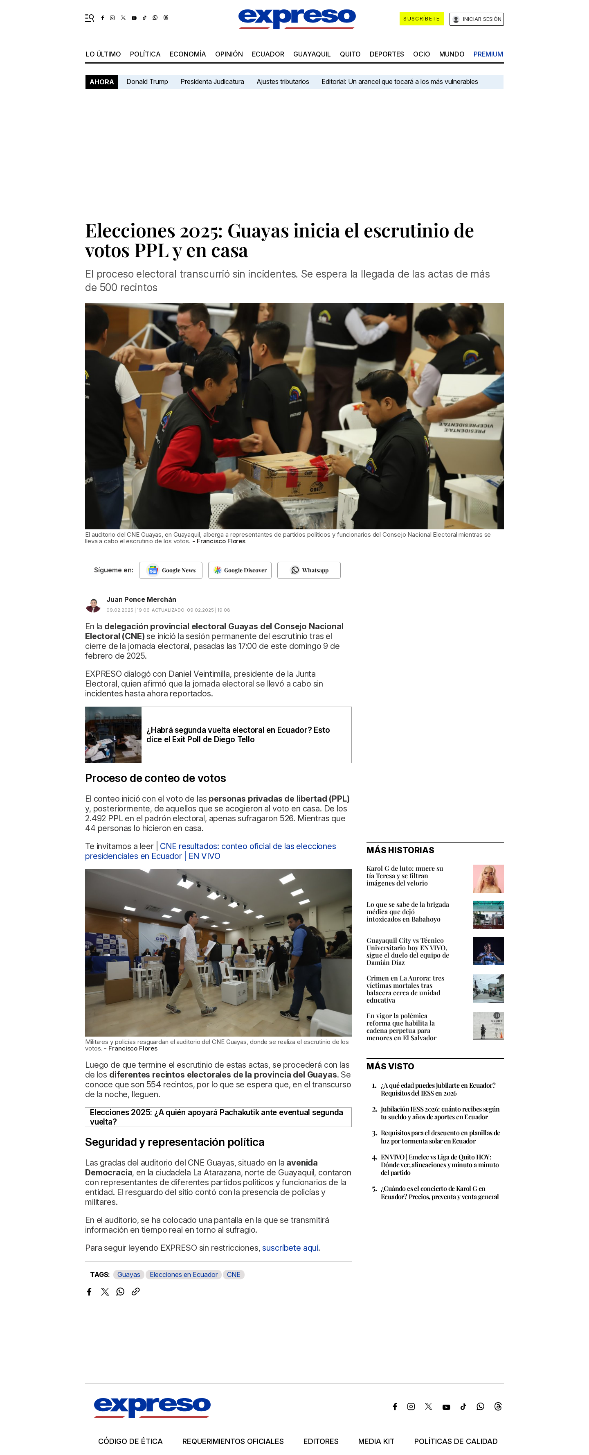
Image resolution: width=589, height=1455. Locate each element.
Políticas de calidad (456, 1441)
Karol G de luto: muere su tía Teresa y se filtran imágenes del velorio (404, 875)
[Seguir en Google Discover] (240, 570)
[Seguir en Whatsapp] (309, 570)
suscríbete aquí (290, 1248)
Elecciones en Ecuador (184, 1274)
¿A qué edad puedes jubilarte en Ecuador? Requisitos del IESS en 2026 (438, 1089)
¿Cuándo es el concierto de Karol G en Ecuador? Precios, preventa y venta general (440, 1192)
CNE (234, 1274)
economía (188, 54)
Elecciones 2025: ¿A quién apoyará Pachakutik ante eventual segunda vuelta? (216, 1117)
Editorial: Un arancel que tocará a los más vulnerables (399, 81)
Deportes (387, 54)
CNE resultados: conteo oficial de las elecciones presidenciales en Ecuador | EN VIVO (210, 851)
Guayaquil (312, 54)
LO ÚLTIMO (103, 54)
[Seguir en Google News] (170, 570)
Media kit (376, 1441)
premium (488, 54)
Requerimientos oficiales (233, 1441)
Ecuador (268, 54)
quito (350, 54)
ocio (421, 54)
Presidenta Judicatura (212, 81)
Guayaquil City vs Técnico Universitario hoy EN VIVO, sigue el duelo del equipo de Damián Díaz (407, 951)
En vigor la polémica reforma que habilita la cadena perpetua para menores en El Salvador (401, 1026)
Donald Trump (147, 81)
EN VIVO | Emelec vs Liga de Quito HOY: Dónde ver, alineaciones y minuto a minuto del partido (440, 1164)
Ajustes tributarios (282, 81)
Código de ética (130, 1441)
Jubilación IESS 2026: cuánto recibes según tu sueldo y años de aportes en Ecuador (440, 1113)
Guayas (128, 1274)
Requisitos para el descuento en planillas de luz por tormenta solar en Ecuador (440, 1136)
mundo (452, 54)
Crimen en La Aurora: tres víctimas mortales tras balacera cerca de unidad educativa (405, 989)
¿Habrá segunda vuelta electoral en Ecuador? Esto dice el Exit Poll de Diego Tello (238, 734)
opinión (229, 54)
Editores (321, 1441)
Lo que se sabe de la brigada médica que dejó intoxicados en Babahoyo (407, 911)
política (145, 54)
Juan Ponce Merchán (141, 599)
